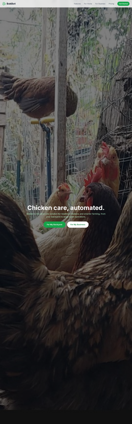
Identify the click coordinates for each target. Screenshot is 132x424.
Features (77, 4)
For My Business (77, 224)
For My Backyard (54, 224)
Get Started (123, 4)
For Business (100, 4)
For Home (88, 4)
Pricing (111, 4)
